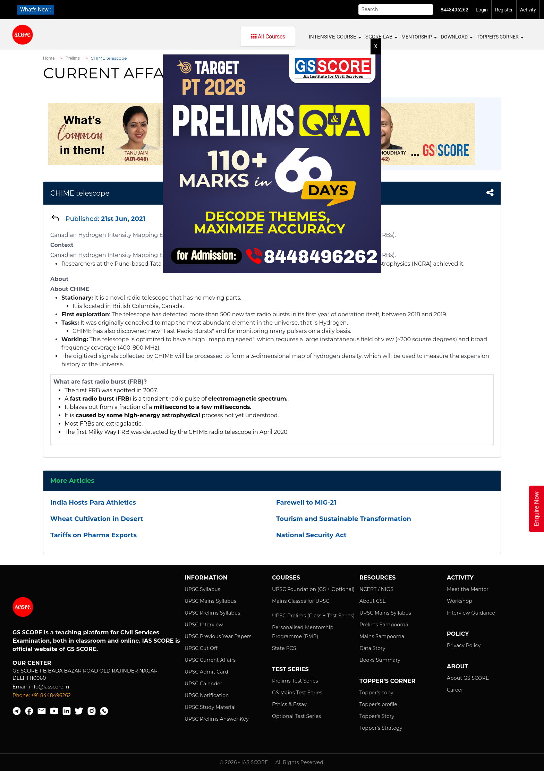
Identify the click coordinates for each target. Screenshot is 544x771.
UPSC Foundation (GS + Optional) (313, 589)
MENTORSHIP (418, 37)
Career (455, 690)
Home (48, 58)
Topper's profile (378, 704)
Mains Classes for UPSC (300, 601)
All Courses (268, 36)
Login (482, 9)
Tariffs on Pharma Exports (93, 535)
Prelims (73, 58)
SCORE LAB (381, 37)
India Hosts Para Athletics (93, 502)
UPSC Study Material (210, 707)
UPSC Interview (204, 625)
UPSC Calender (203, 683)
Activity (528, 9)
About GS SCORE (468, 678)
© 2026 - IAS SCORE (244, 762)
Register (504, 9)
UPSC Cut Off (201, 648)
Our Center (31, 663)
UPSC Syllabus (202, 589)
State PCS (284, 648)
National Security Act (311, 535)
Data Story (372, 648)
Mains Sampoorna (381, 636)
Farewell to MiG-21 (306, 502)
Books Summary (379, 660)
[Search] (395, 9)
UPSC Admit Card (206, 672)
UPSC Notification (207, 695)
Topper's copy (376, 692)
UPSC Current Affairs (210, 660)
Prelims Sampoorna (383, 625)
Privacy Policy (464, 645)
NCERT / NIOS (376, 589)
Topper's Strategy (380, 728)
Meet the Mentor (467, 589)
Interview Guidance (471, 613)
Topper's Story (376, 716)
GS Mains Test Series (297, 692)
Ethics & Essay (289, 704)
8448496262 (454, 9)
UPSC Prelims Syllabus (212, 613)
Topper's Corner (500, 37)
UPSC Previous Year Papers (218, 636)
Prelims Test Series (295, 681)
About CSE (372, 601)
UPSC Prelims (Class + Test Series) (313, 615)
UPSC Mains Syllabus (210, 601)
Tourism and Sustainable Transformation (343, 519)
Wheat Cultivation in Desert (96, 519)
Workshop (459, 601)
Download (456, 37)
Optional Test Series (296, 716)
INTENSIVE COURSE (335, 37)
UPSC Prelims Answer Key (217, 719)
